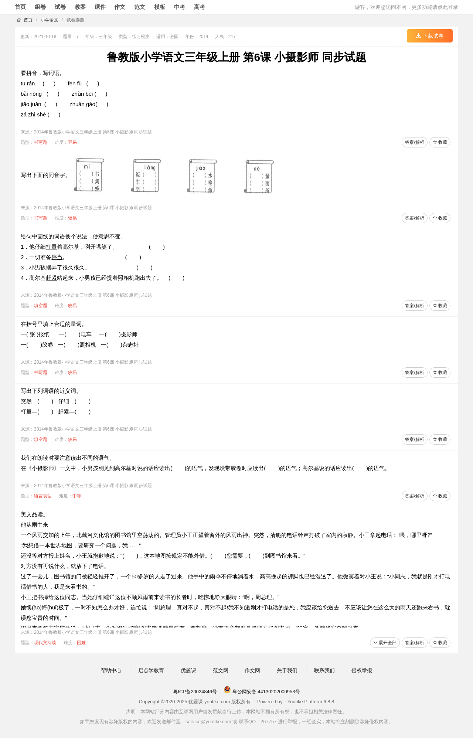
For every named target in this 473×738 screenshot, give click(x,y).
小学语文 (49, 20)
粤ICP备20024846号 (195, 691)
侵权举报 (361, 670)
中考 (179, 7)
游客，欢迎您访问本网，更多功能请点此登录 (406, 7)
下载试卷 (429, 36)
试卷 (60, 7)
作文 (119, 7)
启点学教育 (151, 670)
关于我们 (287, 670)
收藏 (440, 142)
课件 (100, 7)
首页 (20, 7)
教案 (80, 7)
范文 (139, 7)
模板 (159, 7)
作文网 (252, 670)
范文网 (220, 670)
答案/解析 (414, 142)
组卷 (40, 7)
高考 (199, 7)
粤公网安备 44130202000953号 (262, 691)
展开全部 (385, 642)
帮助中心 (111, 670)
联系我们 (324, 670)
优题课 (188, 670)
